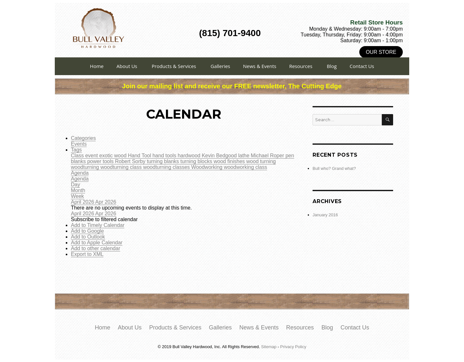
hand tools (165, 155)
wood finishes (230, 161)
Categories (83, 138)
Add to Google (87, 231)
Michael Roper (268, 155)
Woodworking (207, 167)
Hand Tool (140, 155)
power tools (101, 161)
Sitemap (268, 346)
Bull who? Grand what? (334, 168)
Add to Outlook (88, 237)
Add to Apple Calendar (96, 242)
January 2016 (325, 214)
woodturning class (122, 167)
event (92, 155)
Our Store (381, 52)
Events (79, 144)
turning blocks (197, 161)
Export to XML (87, 254)
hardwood (190, 155)
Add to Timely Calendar (97, 225)
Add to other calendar (95, 248)
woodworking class (245, 167)
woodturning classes (167, 167)
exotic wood (113, 155)
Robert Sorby (131, 161)
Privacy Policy (293, 346)
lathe (244, 155)
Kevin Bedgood (220, 155)
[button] (104, 219)
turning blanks (163, 161)
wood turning (261, 161)
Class (78, 155)
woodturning (86, 167)
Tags (76, 149)
